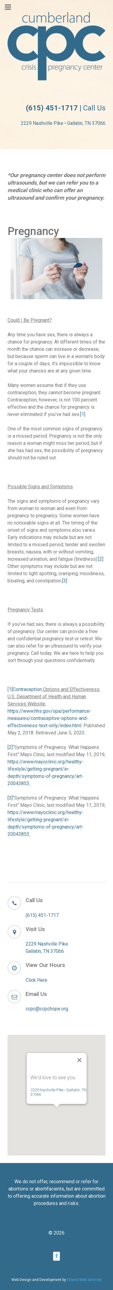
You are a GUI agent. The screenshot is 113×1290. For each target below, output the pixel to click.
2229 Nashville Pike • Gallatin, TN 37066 (63, 123)
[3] (64, 581)
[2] (100, 559)
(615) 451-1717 (42, 915)
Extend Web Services (84, 1280)
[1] (82, 414)
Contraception (27, 689)
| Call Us (65, 108)
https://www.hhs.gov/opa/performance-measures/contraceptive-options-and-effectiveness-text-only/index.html (49, 718)
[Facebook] (56, 1256)
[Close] (79, 1037)
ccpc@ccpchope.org (47, 1009)
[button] (57, 1089)
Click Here (36, 980)
